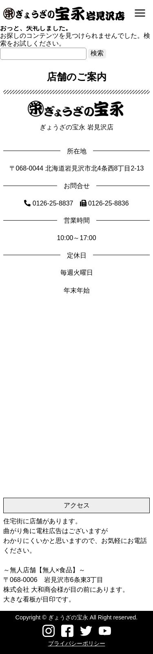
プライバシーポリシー (76, 643)
